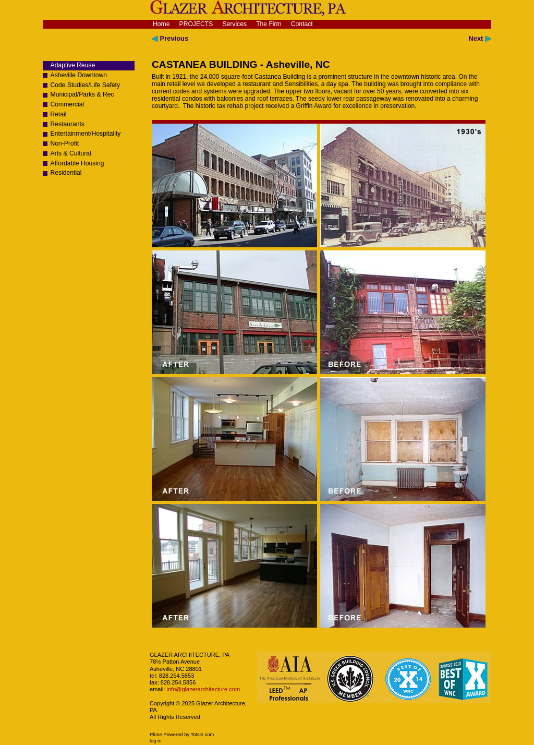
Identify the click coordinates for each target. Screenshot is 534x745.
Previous (170, 38)
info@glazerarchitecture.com (202, 689)
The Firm (269, 24)
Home (161, 24)
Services (234, 24)
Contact (302, 24)
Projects (196, 24)
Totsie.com (202, 734)
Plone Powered (166, 734)
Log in (155, 740)
